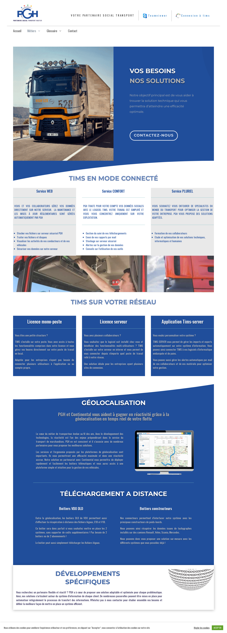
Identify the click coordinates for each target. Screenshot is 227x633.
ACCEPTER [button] (217, 627)
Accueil (17, 30)
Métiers (35, 30)
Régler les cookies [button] (202, 627)
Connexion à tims (193, 15)
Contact (72, 30)
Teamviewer (155, 15)
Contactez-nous (153, 132)
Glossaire (56, 30)
